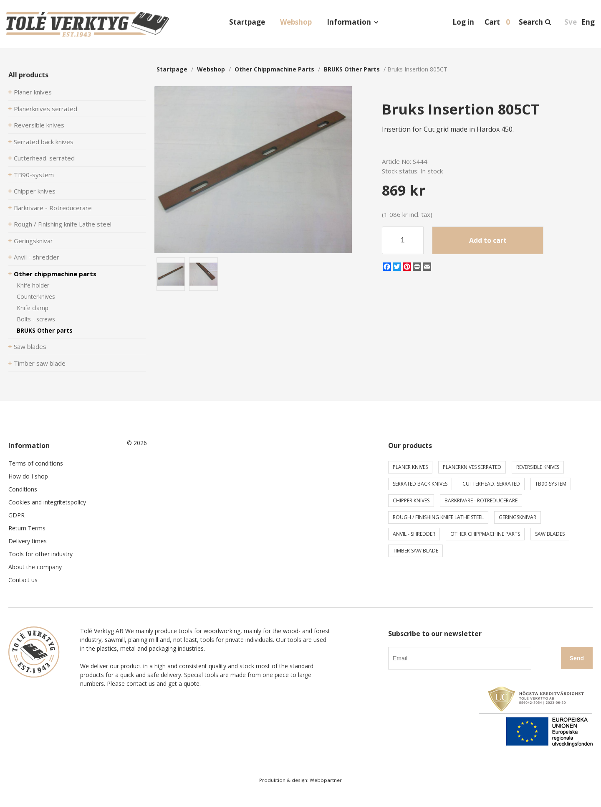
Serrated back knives (43, 141)
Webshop (296, 22)
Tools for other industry (40, 554)
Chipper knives (35, 191)
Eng (588, 22)
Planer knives (33, 92)
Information (349, 22)
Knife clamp (32, 308)
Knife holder (33, 285)
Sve (570, 22)
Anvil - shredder (36, 257)
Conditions (22, 489)
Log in (463, 22)
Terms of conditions (35, 463)
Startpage (247, 22)
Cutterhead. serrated (44, 158)
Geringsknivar (33, 241)
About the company (35, 567)
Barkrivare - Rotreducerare (53, 208)
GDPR (16, 515)
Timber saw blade (40, 363)
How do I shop (28, 476)
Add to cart (488, 240)
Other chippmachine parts (55, 274)
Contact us (23, 580)
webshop (211, 69)
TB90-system (34, 175)
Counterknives (36, 296)
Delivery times (27, 541)
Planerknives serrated (45, 108)
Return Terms (26, 528)
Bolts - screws (36, 319)
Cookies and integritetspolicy (47, 502)
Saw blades (30, 346)
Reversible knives (39, 125)
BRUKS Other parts (45, 330)
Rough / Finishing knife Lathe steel (62, 224)
